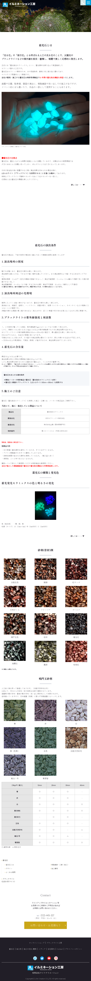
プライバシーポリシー (73, 949)
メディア (42, 949)
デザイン (8, 869)
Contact (60, 949)
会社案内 (51, 949)
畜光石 (5, 860)
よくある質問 (10, 872)
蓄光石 (11, 949)
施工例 (18, 949)
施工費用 (54, 869)
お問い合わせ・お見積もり (45, 925)
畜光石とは (9, 865)
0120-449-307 (45, 915)
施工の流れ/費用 (30, 949)
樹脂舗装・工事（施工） (59, 865)
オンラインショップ (36, 943)
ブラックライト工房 (54, 943)
